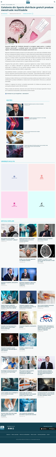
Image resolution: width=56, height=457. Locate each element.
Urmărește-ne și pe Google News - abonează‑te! (17, 93)
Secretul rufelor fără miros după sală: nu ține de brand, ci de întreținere (9, 415)
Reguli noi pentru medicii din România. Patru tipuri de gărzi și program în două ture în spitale (9, 307)
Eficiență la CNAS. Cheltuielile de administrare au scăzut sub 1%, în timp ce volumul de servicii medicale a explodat (46, 327)
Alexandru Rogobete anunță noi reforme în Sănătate (34, 104)
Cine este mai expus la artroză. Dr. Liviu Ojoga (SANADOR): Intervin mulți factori (35, 118)
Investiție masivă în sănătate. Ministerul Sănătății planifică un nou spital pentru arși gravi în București (45, 372)
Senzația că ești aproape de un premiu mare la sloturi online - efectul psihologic (8, 327)
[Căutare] (54, 1)
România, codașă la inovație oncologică (26, 348)
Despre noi (8, 434)
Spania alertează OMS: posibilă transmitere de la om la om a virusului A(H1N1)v (26, 240)
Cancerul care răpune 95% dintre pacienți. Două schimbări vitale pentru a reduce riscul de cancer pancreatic (36, 146)
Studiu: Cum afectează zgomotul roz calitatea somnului (27, 260)
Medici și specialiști (14, 434)
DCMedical (3, 4)
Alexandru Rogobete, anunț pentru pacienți (27, 326)
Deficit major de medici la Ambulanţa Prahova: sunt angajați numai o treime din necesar (27, 394)
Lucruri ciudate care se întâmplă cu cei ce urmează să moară (9, 393)
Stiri (14, 4)
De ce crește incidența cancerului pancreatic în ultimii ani (46, 306)
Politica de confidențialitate (25, 434)
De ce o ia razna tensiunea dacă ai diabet (32, 131)
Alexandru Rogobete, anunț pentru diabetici (9, 283)
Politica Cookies (33, 434)
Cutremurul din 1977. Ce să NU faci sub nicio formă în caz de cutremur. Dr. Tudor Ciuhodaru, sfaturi (46, 394)
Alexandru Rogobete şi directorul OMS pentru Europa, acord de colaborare (27, 284)
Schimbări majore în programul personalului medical (45, 239)
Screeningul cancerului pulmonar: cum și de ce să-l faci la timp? (9, 371)
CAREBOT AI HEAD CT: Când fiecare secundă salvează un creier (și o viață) (46, 260)
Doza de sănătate (9, 4)
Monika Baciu (4, 13)
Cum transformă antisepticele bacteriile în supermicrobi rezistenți (27, 414)
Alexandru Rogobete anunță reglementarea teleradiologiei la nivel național (9, 349)
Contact (48, 434)
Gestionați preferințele (42, 434)
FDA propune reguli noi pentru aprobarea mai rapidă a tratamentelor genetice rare (26, 372)
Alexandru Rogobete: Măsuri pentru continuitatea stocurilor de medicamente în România (27, 307)
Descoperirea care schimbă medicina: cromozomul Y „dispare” (9, 239)
